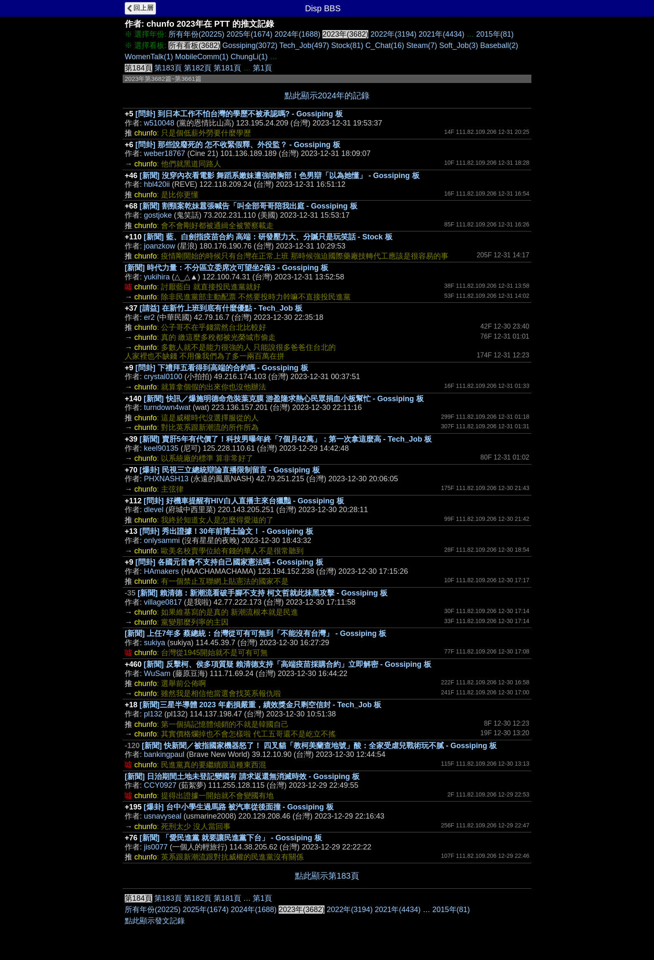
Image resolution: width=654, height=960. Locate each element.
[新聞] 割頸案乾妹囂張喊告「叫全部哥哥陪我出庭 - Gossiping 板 (248, 206)
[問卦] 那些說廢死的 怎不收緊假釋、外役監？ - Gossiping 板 (238, 145)
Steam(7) (421, 45)
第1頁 (262, 68)
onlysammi (162, 540)
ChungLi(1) (249, 57)
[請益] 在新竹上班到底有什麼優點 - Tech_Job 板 (221, 308)
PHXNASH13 (166, 479)
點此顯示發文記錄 (155, 921)
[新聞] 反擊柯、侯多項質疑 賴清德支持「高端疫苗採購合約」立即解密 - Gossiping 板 (287, 664)
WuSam (157, 673)
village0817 (163, 602)
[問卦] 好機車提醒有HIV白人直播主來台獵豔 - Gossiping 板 (244, 501)
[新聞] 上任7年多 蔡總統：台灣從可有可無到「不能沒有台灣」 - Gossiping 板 (255, 633)
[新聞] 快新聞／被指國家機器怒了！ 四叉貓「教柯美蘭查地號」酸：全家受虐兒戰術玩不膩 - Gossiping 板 (319, 745)
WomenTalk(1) (149, 57)
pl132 (153, 714)
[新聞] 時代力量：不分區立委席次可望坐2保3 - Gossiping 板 (226, 268)
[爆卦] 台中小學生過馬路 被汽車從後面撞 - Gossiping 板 (239, 807)
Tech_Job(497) (304, 45)
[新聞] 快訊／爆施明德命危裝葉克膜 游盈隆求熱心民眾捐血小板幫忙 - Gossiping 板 (284, 399)
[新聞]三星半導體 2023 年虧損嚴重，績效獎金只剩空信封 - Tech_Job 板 (261, 705)
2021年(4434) (441, 34)
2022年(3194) (393, 34)
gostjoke (158, 215)
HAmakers (161, 571)
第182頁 (197, 68)
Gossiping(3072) (249, 45)
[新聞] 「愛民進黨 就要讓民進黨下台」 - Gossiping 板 (231, 838)
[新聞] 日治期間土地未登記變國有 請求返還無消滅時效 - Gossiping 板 (242, 776)
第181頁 (227, 68)
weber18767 (164, 153)
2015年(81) (495, 34)
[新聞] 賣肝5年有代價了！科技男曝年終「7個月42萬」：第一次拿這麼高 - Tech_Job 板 (286, 439)
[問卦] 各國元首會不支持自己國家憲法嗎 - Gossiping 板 (229, 562)
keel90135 (161, 448)
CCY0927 (160, 785)
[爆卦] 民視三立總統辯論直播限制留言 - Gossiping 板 (230, 470)
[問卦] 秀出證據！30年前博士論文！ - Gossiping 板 (226, 531)
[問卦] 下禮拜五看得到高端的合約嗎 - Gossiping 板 (222, 368)
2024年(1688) (297, 34)
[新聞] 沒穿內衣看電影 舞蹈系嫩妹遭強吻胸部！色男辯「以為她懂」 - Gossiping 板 (280, 175)
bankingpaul (164, 754)
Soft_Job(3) (458, 45)
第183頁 (168, 68)
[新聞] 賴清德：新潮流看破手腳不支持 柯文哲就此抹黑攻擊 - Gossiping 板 (262, 593)
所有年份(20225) (196, 34)
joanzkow (159, 246)
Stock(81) (347, 45)
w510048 (159, 123)
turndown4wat (167, 407)
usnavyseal (162, 816)
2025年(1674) (249, 34)
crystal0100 (163, 376)
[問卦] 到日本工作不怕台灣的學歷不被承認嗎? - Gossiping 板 (239, 114)
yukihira (157, 277)
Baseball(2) (499, 45)
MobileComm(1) (202, 57)
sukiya (154, 642)
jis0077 (156, 847)
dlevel (154, 509)
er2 (149, 317)
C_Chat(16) (384, 45)
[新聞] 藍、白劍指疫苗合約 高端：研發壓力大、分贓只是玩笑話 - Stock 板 (268, 237)
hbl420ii (157, 184)
